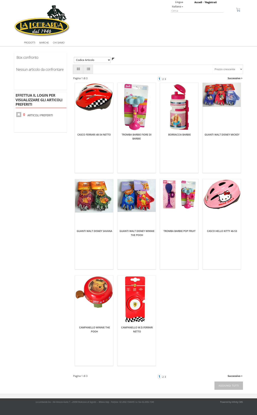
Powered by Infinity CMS (231, 402)
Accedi (198, 2)
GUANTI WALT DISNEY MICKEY (222, 134)
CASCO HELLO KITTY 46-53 (222, 231)
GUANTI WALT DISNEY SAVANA (94, 231)
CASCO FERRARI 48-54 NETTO (94, 134)
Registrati (211, 2)
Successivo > (235, 78)
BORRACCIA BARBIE (179, 134)
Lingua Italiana (177, 4)
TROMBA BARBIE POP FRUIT (180, 231)
